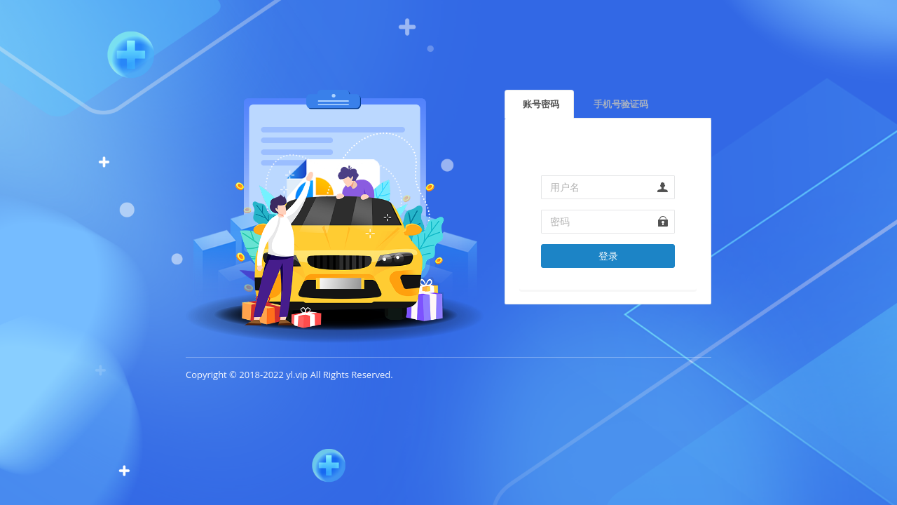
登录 (608, 255)
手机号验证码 (621, 103)
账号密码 (541, 103)
